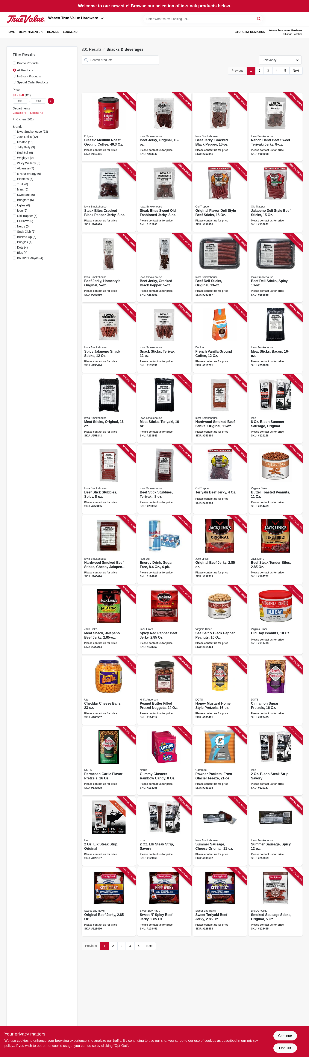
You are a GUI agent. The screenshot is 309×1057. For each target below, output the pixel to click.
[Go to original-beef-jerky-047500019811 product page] (109, 901)
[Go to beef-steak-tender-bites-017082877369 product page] (275, 549)
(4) (25, 242)
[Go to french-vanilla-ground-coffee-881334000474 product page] (220, 338)
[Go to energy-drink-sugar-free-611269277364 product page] (164, 549)
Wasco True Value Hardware (76, 18)
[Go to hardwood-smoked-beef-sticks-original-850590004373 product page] (220, 408)
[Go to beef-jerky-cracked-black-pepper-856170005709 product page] (220, 127)
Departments (29, 32)
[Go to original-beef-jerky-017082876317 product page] (220, 549)
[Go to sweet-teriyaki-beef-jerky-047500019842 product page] (220, 901)
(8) (28, 163)
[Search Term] (203, 19)
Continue (285, 1036)
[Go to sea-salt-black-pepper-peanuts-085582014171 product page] (220, 619)
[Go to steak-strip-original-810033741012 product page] (109, 831)
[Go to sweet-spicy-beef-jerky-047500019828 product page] (164, 901)
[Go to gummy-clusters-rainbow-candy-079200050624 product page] (164, 760)
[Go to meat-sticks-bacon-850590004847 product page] (275, 338)
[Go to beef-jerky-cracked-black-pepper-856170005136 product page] (164, 268)
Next (296, 70)
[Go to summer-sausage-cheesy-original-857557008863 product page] (220, 831)
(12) (27, 136)
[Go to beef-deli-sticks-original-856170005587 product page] (220, 268)
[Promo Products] (14, 63)
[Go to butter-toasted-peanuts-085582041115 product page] (275, 479)
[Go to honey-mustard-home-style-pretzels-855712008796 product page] (220, 690)
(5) (22, 210)
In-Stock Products (29, 76)
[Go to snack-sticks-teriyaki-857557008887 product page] (164, 338)
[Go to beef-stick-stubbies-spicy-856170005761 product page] (109, 479)
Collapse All (20, 112)
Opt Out (285, 1048)
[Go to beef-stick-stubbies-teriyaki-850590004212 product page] (164, 479)
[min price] (20, 101)
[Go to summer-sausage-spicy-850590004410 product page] (275, 831)
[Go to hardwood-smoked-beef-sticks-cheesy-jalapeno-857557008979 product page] (109, 549)
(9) (26, 147)
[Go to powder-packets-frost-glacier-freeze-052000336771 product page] (220, 760)
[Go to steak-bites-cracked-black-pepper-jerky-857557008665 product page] (109, 197)
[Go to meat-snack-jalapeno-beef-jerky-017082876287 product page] (109, 619)
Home (11, 32)
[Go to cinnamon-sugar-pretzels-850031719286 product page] (275, 690)
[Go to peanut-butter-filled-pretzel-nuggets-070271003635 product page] (164, 690)
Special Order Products (32, 82)
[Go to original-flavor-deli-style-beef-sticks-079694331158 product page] (220, 197)
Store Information (250, 32)
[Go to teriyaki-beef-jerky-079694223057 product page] (220, 479)
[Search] (259, 18)
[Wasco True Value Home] (26, 19)
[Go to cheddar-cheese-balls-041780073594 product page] (109, 690)
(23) (32, 131)
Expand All (36, 112)
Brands (53, 32)
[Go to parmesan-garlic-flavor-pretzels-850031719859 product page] (109, 760)
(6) (29, 173)
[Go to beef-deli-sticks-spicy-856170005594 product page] (275, 268)
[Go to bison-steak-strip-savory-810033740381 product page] (275, 760)
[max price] (38, 101)
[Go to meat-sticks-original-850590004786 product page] (109, 408)
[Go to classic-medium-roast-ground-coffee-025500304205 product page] (109, 127)
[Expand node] (14, 119)
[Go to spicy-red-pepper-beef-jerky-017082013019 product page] (164, 619)
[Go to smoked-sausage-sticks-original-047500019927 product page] (275, 901)
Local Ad (70, 32)
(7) (25, 168)
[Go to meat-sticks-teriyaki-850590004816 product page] (164, 408)
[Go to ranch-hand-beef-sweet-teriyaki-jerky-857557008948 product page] (275, 127)
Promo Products (28, 63)
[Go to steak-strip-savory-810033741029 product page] (164, 831)
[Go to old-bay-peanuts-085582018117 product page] (275, 619)
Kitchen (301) (25, 119)
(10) (25, 142)
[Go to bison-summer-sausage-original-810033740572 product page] (275, 408)
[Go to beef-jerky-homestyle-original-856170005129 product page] (109, 268)
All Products (25, 70)
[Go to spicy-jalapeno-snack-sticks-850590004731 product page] (109, 338)
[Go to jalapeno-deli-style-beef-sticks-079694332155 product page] (275, 197)
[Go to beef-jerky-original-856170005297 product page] (164, 127)
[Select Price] (51, 101)
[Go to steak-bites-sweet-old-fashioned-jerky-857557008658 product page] (164, 197)
